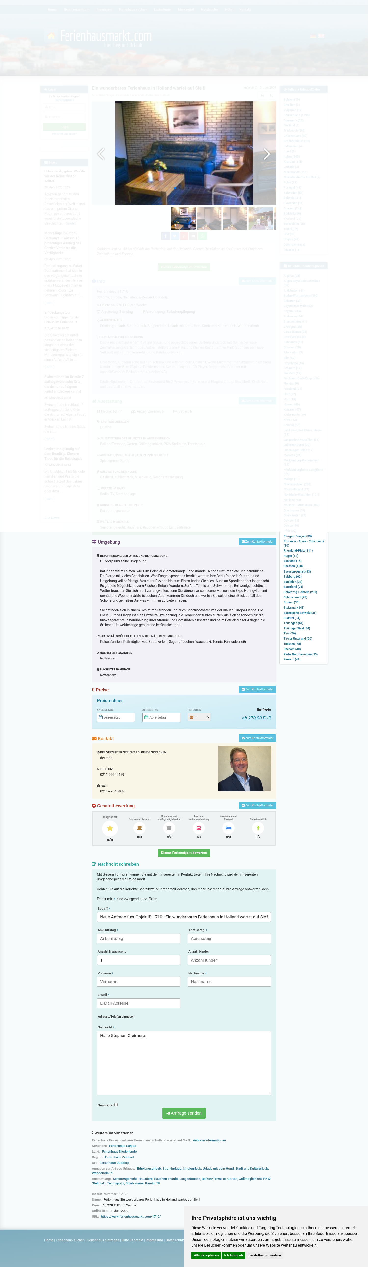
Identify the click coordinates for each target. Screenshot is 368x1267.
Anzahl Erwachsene (112, 951)
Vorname (105, 973)
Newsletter (108, 1105)
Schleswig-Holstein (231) (300, 592)
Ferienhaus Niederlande (119, 1151)
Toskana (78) (292, 644)
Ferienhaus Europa (122, 1146)
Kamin (150, 1183)
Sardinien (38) (293, 582)
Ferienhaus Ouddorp (114, 1163)
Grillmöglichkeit (250, 1179)
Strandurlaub (171, 1168)
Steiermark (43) (294, 607)
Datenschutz (175, 1240)
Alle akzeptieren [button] (206, 1255)
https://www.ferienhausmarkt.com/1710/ (131, 1216)
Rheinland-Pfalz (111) (298, 550)
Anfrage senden (184, 1113)
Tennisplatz (115, 1183)
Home (48, 1240)
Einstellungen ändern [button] (265, 1255)
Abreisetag (150, 710)
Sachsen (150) (293, 566)
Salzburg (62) (293, 576)
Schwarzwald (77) (295, 597)
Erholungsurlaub (149, 1168)
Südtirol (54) (292, 618)
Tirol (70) (290, 633)
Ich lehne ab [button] (233, 1255)
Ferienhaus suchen (70, 1240)
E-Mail (103, 995)
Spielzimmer (135, 1183)
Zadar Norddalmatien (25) (301, 654)
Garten (232, 1179)
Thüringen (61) (293, 623)
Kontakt (137, 1240)
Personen (194, 710)
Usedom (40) (292, 649)
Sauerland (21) (293, 587)
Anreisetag (105, 710)
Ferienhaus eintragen (103, 1240)
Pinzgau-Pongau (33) (298, 536)
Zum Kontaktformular (257, 541)
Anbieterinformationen (209, 1140)
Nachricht (106, 1027)
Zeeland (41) (292, 659)
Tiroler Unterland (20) (298, 638)
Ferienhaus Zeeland (119, 1157)
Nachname (197, 973)
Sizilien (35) (292, 602)
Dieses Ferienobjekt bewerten (184, 853)
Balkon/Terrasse (214, 1179)
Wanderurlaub (102, 1173)
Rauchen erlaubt (166, 1179)
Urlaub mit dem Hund (218, 1168)
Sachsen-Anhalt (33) (297, 571)
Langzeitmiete (190, 1179)
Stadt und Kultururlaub (251, 1168)
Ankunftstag (108, 930)
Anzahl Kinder (198, 951)
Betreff (104, 908)
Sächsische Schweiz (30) (300, 613)
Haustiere (145, 1179)
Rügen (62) (291, 556)
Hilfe (125, 1240)
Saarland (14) (293, 561)
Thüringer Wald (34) (297, 628)
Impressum (154, 1240)
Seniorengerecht (125, 1179)
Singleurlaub (192, 1168)
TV (158, 1183)
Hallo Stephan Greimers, (184, 1063)
